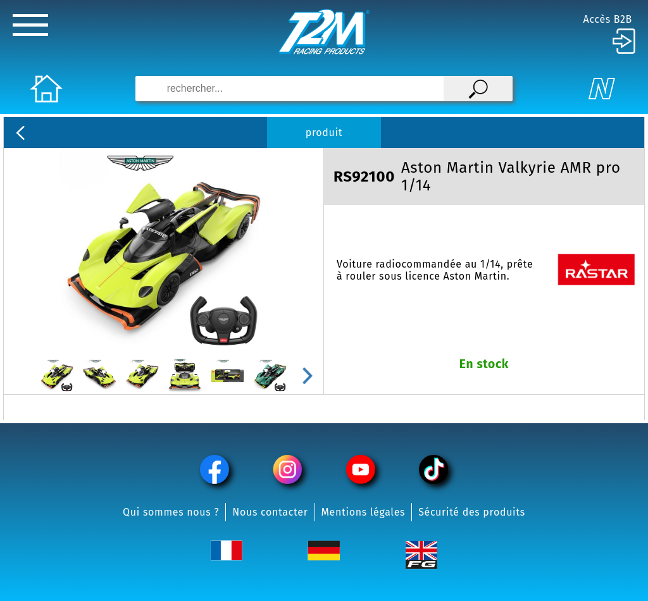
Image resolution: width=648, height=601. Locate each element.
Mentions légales (363, 512)
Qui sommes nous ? (171, 512)
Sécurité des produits (471, 512)
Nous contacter (270, 512)
